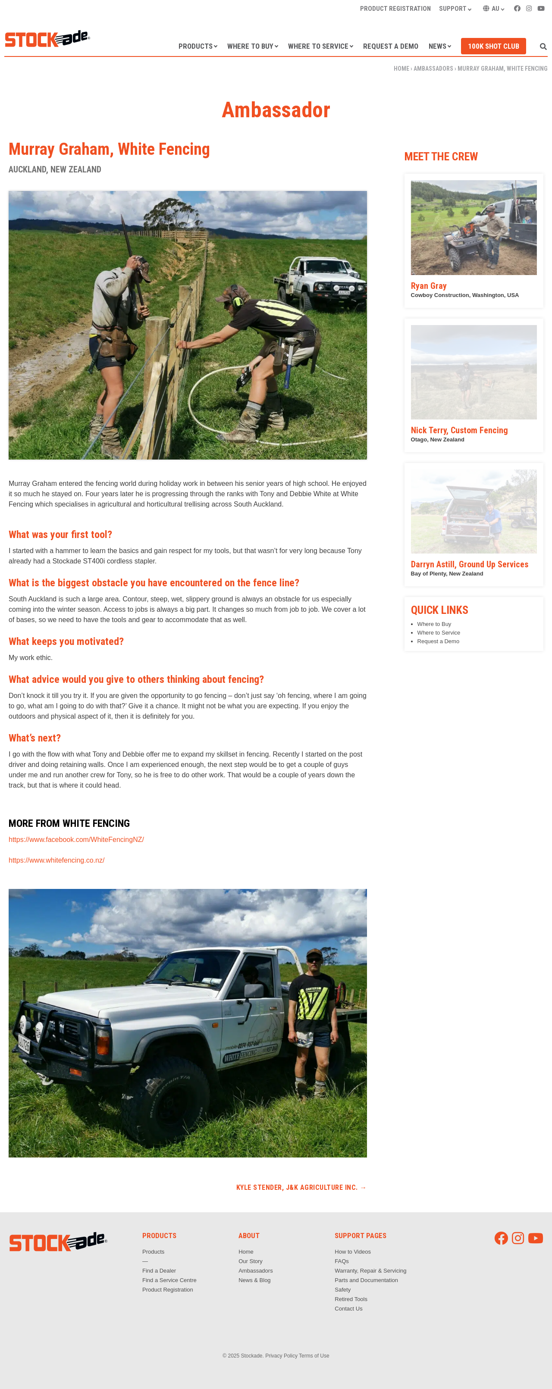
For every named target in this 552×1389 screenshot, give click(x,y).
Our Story (250, 1261)
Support (453, 9)
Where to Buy (250, 46)
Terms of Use (314, 1356)
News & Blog (254, 1280)
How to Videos (353, 1251)
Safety (343, 1289)
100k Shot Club (493, 46)
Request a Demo (390, 46)
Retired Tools (351, 1299)
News (437, 46)
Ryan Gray (429, 286)
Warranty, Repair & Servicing (370, 1270)
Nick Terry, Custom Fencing (459, 430)
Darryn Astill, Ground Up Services (469, 564)
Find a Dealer (159, 1270)
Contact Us (348, 1308)
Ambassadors (433, 68)
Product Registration (395, 9)
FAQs (342, 1261)
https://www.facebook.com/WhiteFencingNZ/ (76, 839)
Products (196, 46)
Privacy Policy (281, 1356)
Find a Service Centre (169, 1280)
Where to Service (318, 46)
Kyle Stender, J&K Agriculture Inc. (301, 1187)
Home (401, 68)
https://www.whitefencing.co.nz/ (56, 860)
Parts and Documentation (366, 1280)
